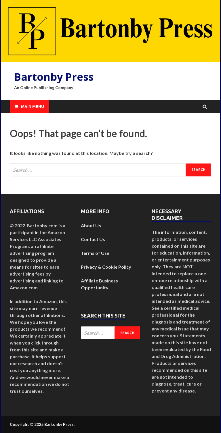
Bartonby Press (54, 77)
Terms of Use (95, 253)
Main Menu (32, 106)
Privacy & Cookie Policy (106, 267)
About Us (91, 225)
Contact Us (93, 239)
